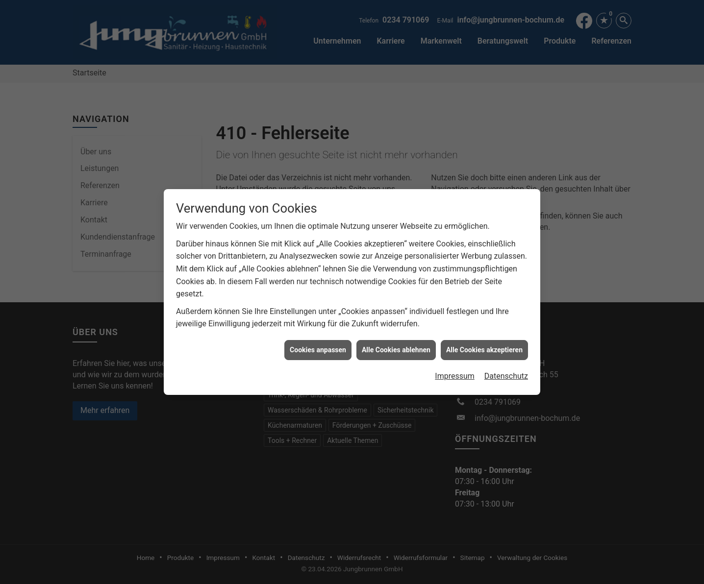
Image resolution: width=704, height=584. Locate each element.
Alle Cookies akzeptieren (484, 345)
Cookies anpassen (318, 345)
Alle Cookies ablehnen (396, 345)
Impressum (455, 371)
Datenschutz (506, 371)
